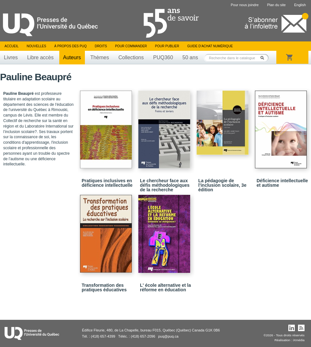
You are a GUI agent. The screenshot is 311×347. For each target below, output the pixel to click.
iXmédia (299, 340)
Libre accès (40, 57)
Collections (131, 57)
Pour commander (131, 46)
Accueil (11, 46)
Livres (11, 57)
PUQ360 (163, 57)
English (300, 5)
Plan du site (276, 5)
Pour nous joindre (245, 5)
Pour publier (167, 46)
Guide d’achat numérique (210, 46)
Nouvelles (36, 46)
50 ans (190, 57)
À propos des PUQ (70, 46)
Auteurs (72, 57)
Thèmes (99, 57)
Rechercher (264, 58)
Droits (101, 46)
